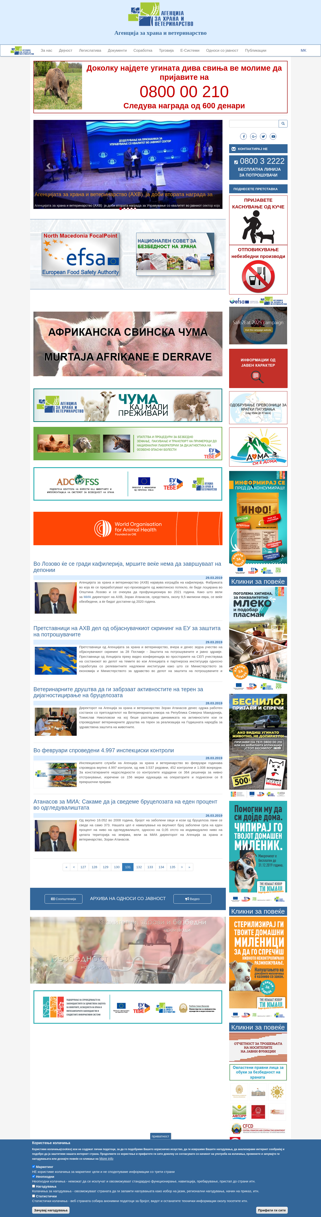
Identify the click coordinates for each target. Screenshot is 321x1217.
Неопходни (45, 1176)
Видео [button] (192, 899)
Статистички (46, 1196)
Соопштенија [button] (63, 899)
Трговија (166, 50)
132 (140, 867)
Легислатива (90, 50)
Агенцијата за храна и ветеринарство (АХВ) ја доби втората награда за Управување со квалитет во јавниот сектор (124, 197)
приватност (160, 1136)
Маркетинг (44, 1167)
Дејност (65, 50)
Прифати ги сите (272, 1210)
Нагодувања (46, 1186)
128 (95, 867)
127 (84, 867)
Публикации (255, 50)
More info (106, 1158)
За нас (46, 50)
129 (107, 867)
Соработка (143, 50)
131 (129, 868)
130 (118, 867)
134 (162, 867)
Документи (117, 50)
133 (151, 867)
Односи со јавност (222, 50)
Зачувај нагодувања (51, 1210)
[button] (47, 164)
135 (173, 867)
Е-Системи (190, 50)
